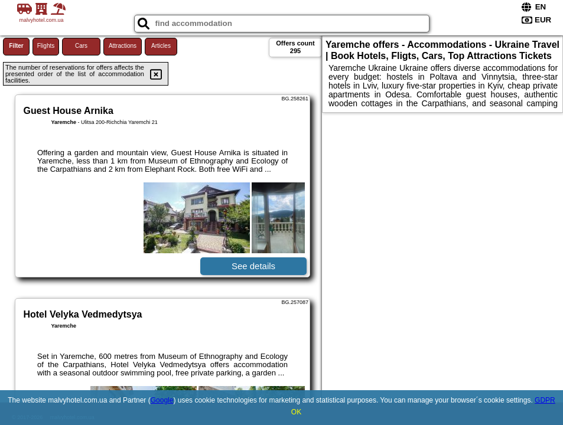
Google (162, 400)
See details (253, 266)
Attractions (122, 45)
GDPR (545, 400)
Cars (81, 45)
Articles (161, 45)
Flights (45, 45)
